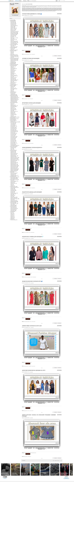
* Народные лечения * (57, 5)
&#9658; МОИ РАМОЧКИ (57, 8)
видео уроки (31, 98)
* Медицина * (12, 195)
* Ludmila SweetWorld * (13, 25)
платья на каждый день (26, 187)
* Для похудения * (12, 190)
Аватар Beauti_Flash (14, 10)
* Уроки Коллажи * (12, 205)
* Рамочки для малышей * (13, 158)
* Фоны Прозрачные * (13, 209)
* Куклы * (11, 89)
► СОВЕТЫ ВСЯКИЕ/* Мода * (28, 50)
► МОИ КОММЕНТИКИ (13, 95)
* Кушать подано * (12, 35)
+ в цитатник (31, 15)
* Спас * (11, 115)
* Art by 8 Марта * (12, 123)
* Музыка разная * (12, 173)
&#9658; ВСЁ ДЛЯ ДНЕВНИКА (48, 10)
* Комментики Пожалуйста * (14, 99)
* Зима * (11, 52)
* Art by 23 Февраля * (13, 125)
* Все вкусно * (12, 30)
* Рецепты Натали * (12, 39)
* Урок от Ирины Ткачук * (13, 203)
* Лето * (11, 53)
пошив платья (25, 456)
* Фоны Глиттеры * (12, 207)
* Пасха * (11, 74)
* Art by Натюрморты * (13, 136)
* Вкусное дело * (12, 29)
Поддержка (56, 0)
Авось (29, 0)
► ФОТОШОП (12, 211)
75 (58, 460)
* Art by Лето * (12, 135)
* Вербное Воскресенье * (13, 105)
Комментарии (16, 3)
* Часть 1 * (11, 149)
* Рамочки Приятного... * (13, 164)
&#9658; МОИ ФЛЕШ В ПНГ (50, 8)
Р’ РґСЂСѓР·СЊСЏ (15, 15)
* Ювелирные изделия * (13, 201)
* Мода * (11, 196)
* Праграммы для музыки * (13, 175)
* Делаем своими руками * (13, 187)
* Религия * (11, 199)
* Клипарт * (11, 71)
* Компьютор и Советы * (13, 60)
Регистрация (17, 0)
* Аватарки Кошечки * (13, 94)
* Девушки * (11, 86)
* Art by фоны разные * (13, 143)
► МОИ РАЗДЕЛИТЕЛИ (13, 146)
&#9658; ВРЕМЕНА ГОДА (56, 10)
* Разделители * (12, 78)
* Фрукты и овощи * (12, 80)
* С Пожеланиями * (12, 101)
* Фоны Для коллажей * (13, 208)
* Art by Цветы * (12, 144)
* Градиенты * (12, 48)
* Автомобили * (12, 67)
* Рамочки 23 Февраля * (13, 153)
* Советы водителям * (13, 200)
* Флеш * (11, 184)
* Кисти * (11, 212)
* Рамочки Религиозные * (13, 166)
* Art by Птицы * (12, 141)
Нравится (56, 55)
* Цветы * (11, 81)
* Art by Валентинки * (13, 126)
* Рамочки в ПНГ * (12, 156)
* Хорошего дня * (12, 116)
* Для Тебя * (12, 107)
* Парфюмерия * (12, 73)
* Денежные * (12, 188)
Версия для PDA (66, 477)
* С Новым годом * (12, 114)
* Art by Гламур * (12, 129)
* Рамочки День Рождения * (14, 157)
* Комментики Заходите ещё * (14, 97)
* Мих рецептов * (12, 36)
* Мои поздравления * (13, 178)
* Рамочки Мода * (12, 161)
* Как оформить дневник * (13, 56)
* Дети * (11, 87)
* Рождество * (12, 112)
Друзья (13, 3)
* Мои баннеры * (12, 147)
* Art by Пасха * (12, 139)
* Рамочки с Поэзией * (13, 170)
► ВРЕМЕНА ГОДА (12, 50)
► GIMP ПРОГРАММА (13, 47)
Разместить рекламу (66, 478)
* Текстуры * (12, 215)
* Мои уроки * (12, 61)
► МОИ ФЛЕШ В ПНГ (13, 171)
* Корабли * (11, 72)
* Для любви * (12, 192)
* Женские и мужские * (13, 219)
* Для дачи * (12, 191)
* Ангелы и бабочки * (13, 68)
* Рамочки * (11, 182)
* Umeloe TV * (12, 26)
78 (55, 460)
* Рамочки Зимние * (13, 160)
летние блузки (25, 98)
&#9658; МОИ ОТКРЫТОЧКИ (45, 9)
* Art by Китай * (12, 124)
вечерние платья (26, 143)
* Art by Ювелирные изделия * (14, 145)
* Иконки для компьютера (13, 59)
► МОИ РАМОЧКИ (12, 150)
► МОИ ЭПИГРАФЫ (12, 120)
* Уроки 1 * (11, 49)
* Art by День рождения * (13, 131)
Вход (21, 0)
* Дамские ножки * (12, 70)
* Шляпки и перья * (12, 82)
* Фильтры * (11, 216)
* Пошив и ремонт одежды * (14, 198)
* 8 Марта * (11, 103)
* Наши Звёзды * (12, 174)
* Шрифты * (11, 217)
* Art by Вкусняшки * (13, 128)
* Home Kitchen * (12, 23)
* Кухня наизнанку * (12, 34)
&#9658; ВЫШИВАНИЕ (31, 10)
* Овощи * (11, 38)
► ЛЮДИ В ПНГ (12, 85)
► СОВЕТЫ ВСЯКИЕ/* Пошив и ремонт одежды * (30, 452)
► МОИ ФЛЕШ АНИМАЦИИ (13, 118)
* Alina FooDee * (12, 22)
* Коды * (11, 57)
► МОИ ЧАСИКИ (12, 119)
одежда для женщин (26, 232)
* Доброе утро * (12, 108)
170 (53, 460)
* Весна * (11, 51)
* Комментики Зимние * (13, 98)
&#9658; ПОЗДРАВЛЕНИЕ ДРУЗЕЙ (29, 8)
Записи (11, 3)
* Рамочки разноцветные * (13, 165)
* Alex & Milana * (12, 21)
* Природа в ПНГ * (12, 77)
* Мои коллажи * (12, 202)
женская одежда (26, 410)
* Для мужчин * (12, 93)
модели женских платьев (26, 321)
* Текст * (11, 148)
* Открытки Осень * (12, 109)
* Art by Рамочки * (12, 122)
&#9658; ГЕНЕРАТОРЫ (24, 10)
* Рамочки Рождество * (13, 167)
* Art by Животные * (12, 133)
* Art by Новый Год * (13, 137)
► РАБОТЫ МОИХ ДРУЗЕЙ (13, 179)
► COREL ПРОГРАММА (13, 44)
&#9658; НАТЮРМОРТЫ (37, 8)
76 (57, 460)
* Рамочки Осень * (12, 163)
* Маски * (11, 213)
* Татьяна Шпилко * (12, 43)
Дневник (59, 13)
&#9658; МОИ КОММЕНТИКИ (53, 9)
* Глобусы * (11, 69)
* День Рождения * (12, 106)
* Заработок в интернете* (13, 55)
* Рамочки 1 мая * (12, 152)
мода (28, 98)
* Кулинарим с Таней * (13, 33)
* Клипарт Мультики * (13, 88)
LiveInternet (11, 0)
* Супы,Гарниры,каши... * (13, 42)
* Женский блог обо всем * (13, 31)
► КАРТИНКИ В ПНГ (12, 65)
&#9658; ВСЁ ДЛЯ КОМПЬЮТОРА (39, 10)
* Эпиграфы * (12, 185)
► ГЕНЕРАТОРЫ (12, 63)
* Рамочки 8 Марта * (13, 154)
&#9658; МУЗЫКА (43, 8)
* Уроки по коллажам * (13, 46)
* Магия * (11, 194)
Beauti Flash (10, 4)
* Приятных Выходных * (13, 111)
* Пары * (11, 90)
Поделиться (59, 55)
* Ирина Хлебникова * (13, 32)
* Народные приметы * (52, 5)
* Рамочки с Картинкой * (13, 169)
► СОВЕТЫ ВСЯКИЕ (13, 186)
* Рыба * (11, 40)
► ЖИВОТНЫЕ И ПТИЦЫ (13, 64)
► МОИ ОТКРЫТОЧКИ (13, 102)
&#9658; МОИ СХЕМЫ (28, 9)
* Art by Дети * (12, 132)
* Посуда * (11, 76)
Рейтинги (25, 0)
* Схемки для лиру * (13, 183)
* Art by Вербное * (12, 127)
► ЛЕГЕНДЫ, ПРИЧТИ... (13, 84)
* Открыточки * (12, 181)
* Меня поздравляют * (13, 177)
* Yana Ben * (12, 27)
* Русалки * (11, 91)
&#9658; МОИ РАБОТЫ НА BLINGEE (37, 9)
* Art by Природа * (12, 140)
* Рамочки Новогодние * (13, 162)
